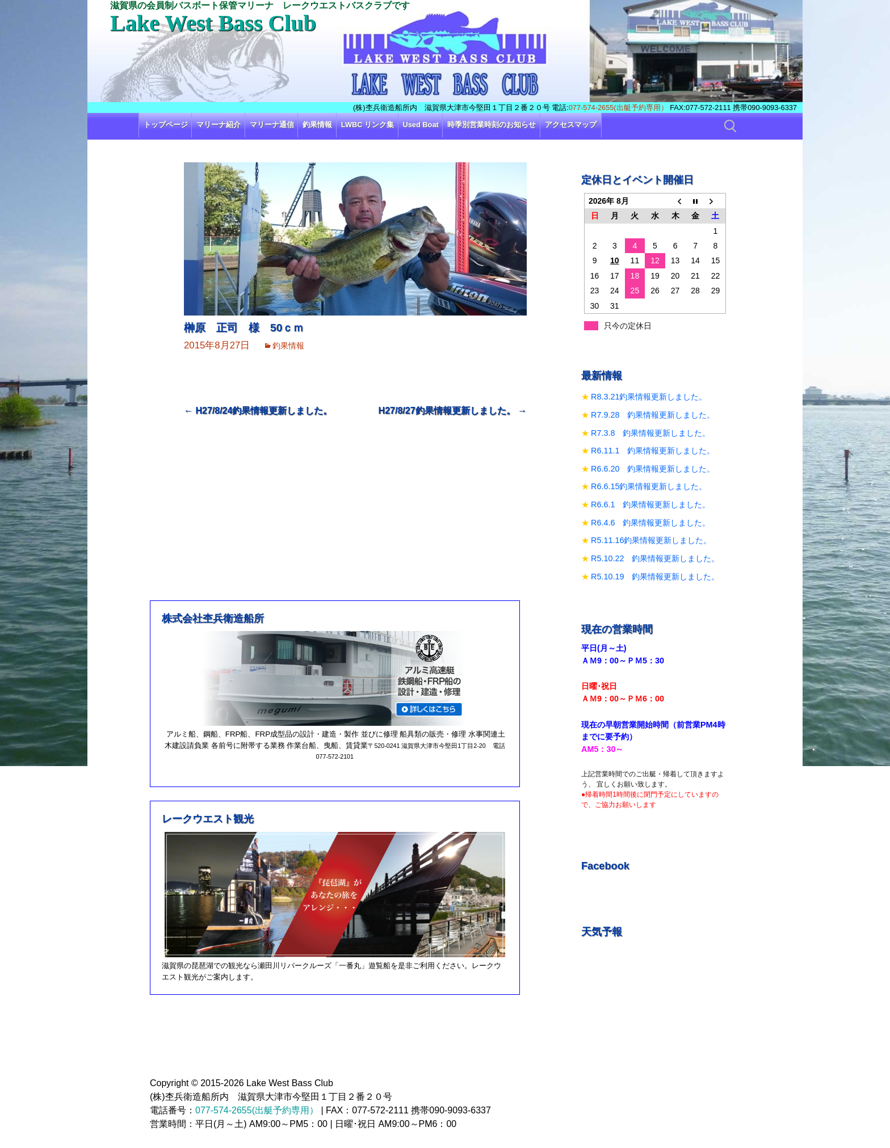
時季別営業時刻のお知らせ (491, 124)
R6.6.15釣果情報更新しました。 (649, 486)
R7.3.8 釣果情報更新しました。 (650, 433)
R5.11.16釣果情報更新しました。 (651, 540)
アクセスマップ (571, 124)
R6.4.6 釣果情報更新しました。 (650, 522)
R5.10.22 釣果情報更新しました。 (655, 558)
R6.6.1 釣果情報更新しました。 (650, 504)
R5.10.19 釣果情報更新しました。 (655, 576)
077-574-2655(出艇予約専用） (618, 107)
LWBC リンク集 (367, 124)
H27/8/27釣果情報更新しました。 (453, 410)
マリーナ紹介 (218, 124)
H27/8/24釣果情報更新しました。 (258, 410)
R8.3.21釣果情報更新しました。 (649, 396)
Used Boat (421, 124)
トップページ (166, 124)
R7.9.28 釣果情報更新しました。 (653, 414)
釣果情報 (317, 124)
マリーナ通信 (272, 124)
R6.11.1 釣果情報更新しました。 (653, 450)
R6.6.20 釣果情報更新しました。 (653, 468)
